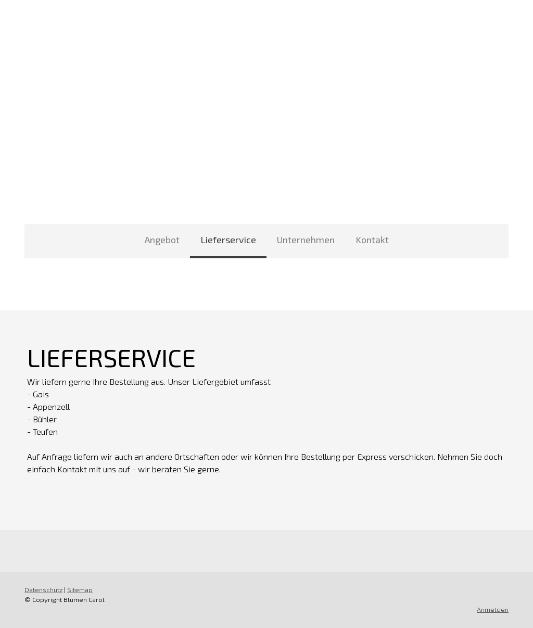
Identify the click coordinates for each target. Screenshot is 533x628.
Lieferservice (228, 239)
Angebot (162, 239)
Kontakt (372, 239)
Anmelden (493, 609)
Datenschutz (43, 589)
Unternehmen (306, 239)
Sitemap (80, 589)
